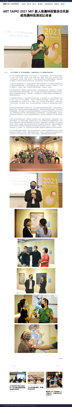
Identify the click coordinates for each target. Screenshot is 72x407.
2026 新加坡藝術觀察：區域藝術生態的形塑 (35, 388)
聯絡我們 (63, 4)
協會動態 (11, 384)
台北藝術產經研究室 (48, 4)
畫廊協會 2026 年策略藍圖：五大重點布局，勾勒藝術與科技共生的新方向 (54, 393)
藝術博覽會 (40, 4)
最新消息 (29, 4)
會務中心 (34, 4)
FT (35, 405)
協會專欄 (16, 384)
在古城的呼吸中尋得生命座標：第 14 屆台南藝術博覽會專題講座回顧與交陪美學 (18, 387)
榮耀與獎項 (56, 4)
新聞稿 (61, 358)
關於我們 (24, 4)
